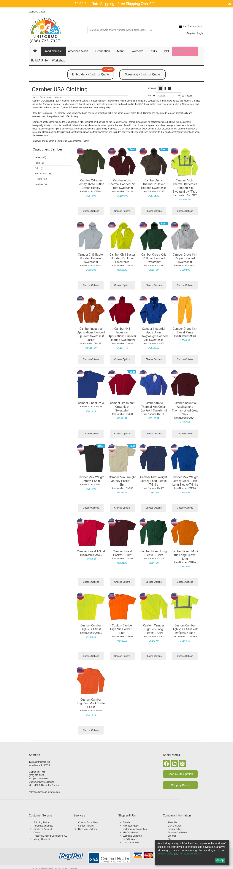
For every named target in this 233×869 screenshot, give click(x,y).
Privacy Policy (175, 829)
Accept (220, 860)
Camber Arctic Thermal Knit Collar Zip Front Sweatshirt (153, 406)
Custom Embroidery (88, 822)
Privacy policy (165, 853)
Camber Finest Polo (91, 403)
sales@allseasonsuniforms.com (44, 792)
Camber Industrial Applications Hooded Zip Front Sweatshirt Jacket (91, 334)
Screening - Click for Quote (142, 74)
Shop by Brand (180, 785)
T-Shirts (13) (41, 179)
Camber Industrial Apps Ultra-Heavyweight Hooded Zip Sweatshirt (154, 334)
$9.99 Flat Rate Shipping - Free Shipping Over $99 (115, 3)
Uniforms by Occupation (135, 829)
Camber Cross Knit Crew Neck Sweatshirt (122, 406)
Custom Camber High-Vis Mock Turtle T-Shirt (91, 703)
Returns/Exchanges (43, 825)
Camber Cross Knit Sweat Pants (185, 330)
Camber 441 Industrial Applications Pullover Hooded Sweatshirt (122, 334)
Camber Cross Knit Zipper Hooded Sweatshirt (185, 258)
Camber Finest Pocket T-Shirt (122, 553)
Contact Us (39, 832)
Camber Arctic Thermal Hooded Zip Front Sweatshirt (122, 184)
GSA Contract (174, 825)
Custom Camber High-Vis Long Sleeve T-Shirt (153, 629)
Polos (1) (39, 168)
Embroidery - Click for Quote (93, 72)
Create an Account (43, 829)
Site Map (172, 836)
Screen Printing (85, 825)
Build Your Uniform (87, 829)
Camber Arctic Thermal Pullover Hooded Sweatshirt (153, 184)
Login (200, 33)
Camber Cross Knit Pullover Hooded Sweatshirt (153, 258)
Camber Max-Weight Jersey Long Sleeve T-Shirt (153, 480)
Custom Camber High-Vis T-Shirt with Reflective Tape (185, 629)
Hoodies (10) (41, 184)
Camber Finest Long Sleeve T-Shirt (153, 553)
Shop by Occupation (180, 773)
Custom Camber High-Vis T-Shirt (90, 627)
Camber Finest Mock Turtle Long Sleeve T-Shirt (185, 555)
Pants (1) (39, 163)
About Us (172, 822)
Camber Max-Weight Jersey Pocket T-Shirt (122, 480)
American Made (131, 825)
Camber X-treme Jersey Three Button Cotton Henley (91, 184)
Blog (170, 839)
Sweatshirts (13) (43, 173)
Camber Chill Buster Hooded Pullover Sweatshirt (91, 258)
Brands (126, 822)
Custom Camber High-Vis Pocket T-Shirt (122, 629)
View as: (152, 88)
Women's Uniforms (132, 836)
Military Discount (42, 839)
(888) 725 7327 (36, 775)
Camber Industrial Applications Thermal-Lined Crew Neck (185, 408)
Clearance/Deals (131, 842)
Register (191, 33)
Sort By (151, 95)
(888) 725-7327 (45, 41)
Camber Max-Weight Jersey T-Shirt (91, 479)
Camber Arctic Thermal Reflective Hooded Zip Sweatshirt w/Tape (185, 186)
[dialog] (192, 852)
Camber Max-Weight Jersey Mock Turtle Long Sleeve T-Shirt (185, 480)
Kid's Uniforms (130, 839)
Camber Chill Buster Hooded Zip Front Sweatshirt (122, 258)
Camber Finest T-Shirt (91, 551)
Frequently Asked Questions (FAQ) (51, 836)
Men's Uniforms (130, 832)
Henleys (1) (40, 157)
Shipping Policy (41, 822)
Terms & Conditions (177, 832)
